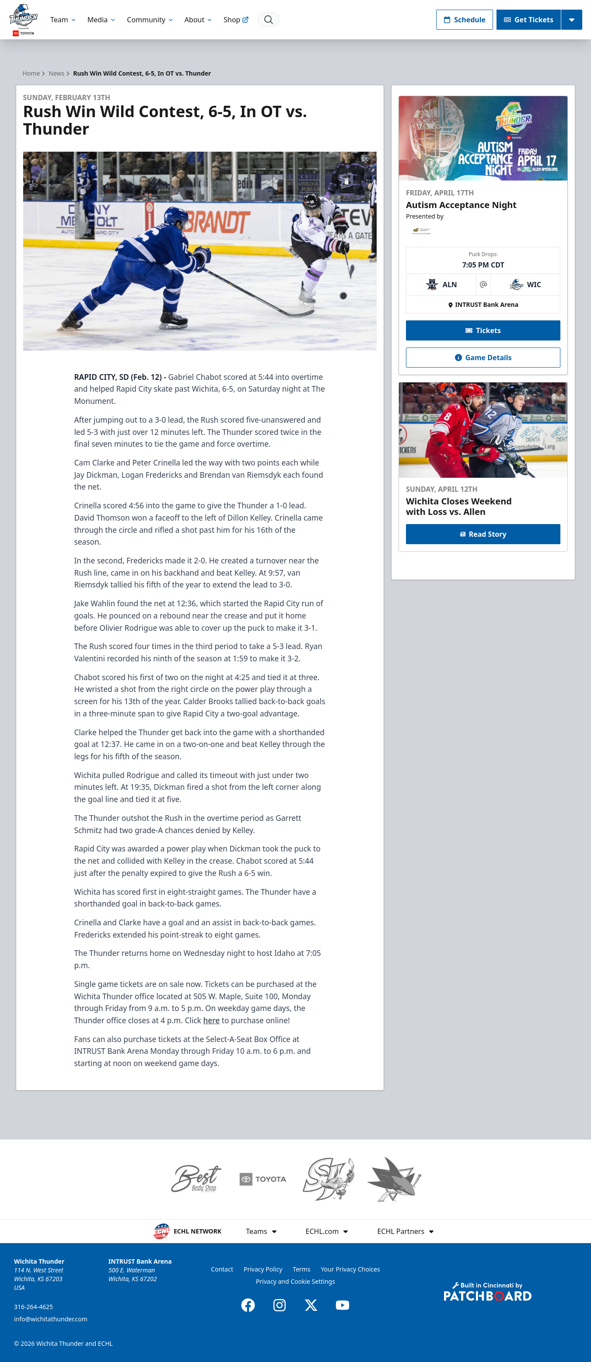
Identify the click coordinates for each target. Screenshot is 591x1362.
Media (101, 19)
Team (63, 19)
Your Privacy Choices (350, 1269)
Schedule (465, 19)
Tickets (483, 330)
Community (150, 19)
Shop (236, 19)
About (199, 19)
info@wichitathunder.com (50, 1319)
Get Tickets (528, 19)
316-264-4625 (33, 1307)
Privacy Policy (263, 1269)
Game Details (483, 357)
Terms (301, 1269)
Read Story (483, 534)
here (211, 1020)
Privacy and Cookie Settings (295, 1281)
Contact (222, 1269)
